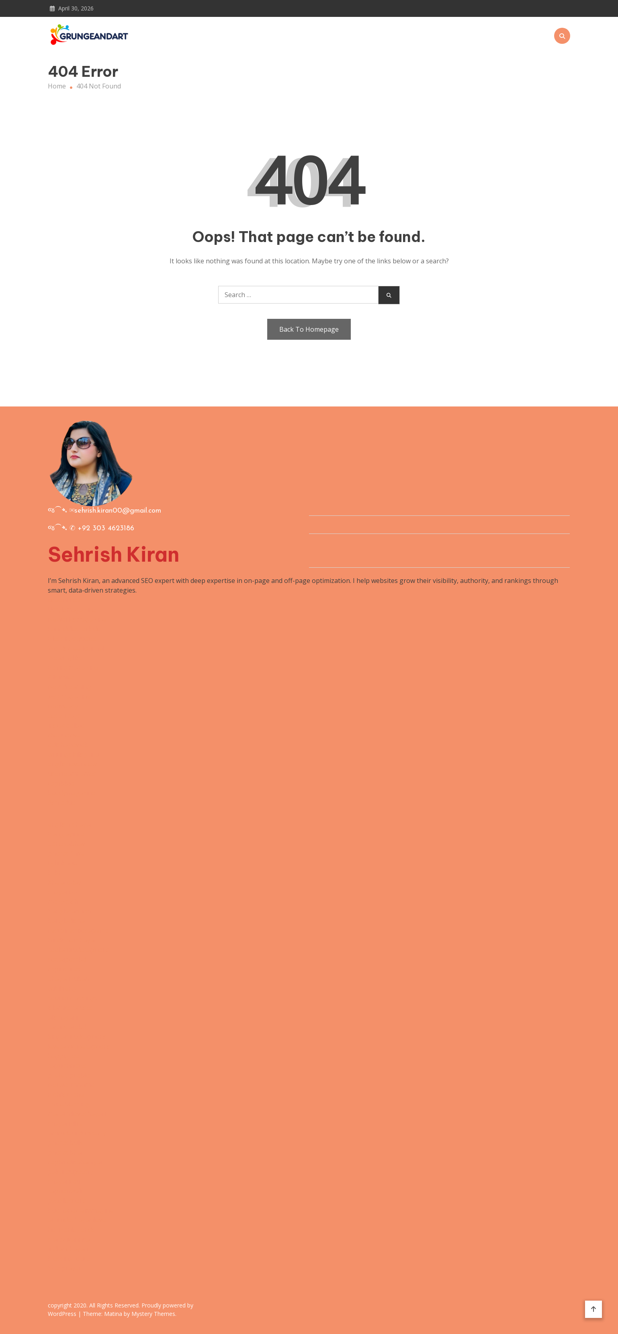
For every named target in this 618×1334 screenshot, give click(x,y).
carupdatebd (67, 1026)
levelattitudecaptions (79, 1046)
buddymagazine (72, 792)
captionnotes (68, 1065)
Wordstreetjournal (76, 648)
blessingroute (69, 1258)
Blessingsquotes (73, 638)
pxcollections (67, 1200)
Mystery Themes (153, 1314)
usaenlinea (64, 599)
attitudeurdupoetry (77, 1133)
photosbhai (65, 1152)
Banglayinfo (66, 833)
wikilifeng (62, 988)
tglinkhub (62, 862)
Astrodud (62, 802)
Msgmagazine (69, 696)
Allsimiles (62, 677)
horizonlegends (71, 1229)
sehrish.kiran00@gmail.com (117, 511)
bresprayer (65, 1268)
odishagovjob (68, 744)
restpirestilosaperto (78, 930)
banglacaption (69, 911)
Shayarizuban (68, 978)
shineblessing (69, 1104)
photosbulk (65, 1142)
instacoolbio (66, 725)
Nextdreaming (69, 686)
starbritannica (69, 1239)
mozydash (63, 901)
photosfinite (66, 853)
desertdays (64, 715)
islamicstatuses (71, 1007)
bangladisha (66, 920)
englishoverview (72, 763)
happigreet (65, 1055)
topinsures (64, 969)
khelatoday (64, 882)
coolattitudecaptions (79, 949)
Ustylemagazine (72, 609)
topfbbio (61, 783)
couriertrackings (73, 997)
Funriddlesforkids (74, 628)
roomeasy (63, 706)
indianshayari (68, 1248)
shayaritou (64, 1181)
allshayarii (63, 1017)
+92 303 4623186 (106, 528)
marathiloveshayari (77, 1113)
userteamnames (72, 773)
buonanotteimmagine (81, 1210)
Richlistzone (66, 1094)
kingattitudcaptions (77, 1036)
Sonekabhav (66, 843)
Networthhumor (73, 1084)
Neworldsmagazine (77, 619)
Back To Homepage (309, 329)
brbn (55, 872)
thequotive (64, 735)
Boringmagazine (73, 667)
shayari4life (65, 1123)
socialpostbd (67, 959)
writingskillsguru (73, 754)
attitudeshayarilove (77, 1219)
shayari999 (64, 891)
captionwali (65, 1190)
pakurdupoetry (71, 1171)
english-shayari (71, 824)
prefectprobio (69, 1075)
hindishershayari (73, 940)
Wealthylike (65, 657)
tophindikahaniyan (76, 1162)
